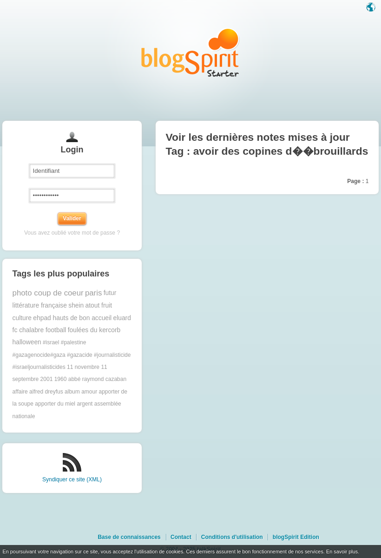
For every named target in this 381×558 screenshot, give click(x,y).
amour (89, 391)
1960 (60, 379)
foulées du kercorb (94, 330)
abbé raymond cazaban (97, 379)
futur (110, 292)
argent (84, 403)
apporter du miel (55, 403)
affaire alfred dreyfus (38, 391)
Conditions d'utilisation (232, 537)
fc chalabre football (39, 330)
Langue (371, 7)
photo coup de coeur (48, 293)
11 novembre (83, 367)
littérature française (40, 305)
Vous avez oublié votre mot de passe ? (72, 233)
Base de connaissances (129, 537)
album (72, 391)
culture (22, 318)
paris (93, 293)
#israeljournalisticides (39, 367)
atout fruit (98, 305)
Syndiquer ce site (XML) (72, 479)
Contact (181, 537)
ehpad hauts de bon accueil (72, 318)
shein (76, 305)
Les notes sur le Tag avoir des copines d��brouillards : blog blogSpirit (190, 52)
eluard (122, 318)
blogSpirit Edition (296, 537)
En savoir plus (342, 551)
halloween (27, 342)
